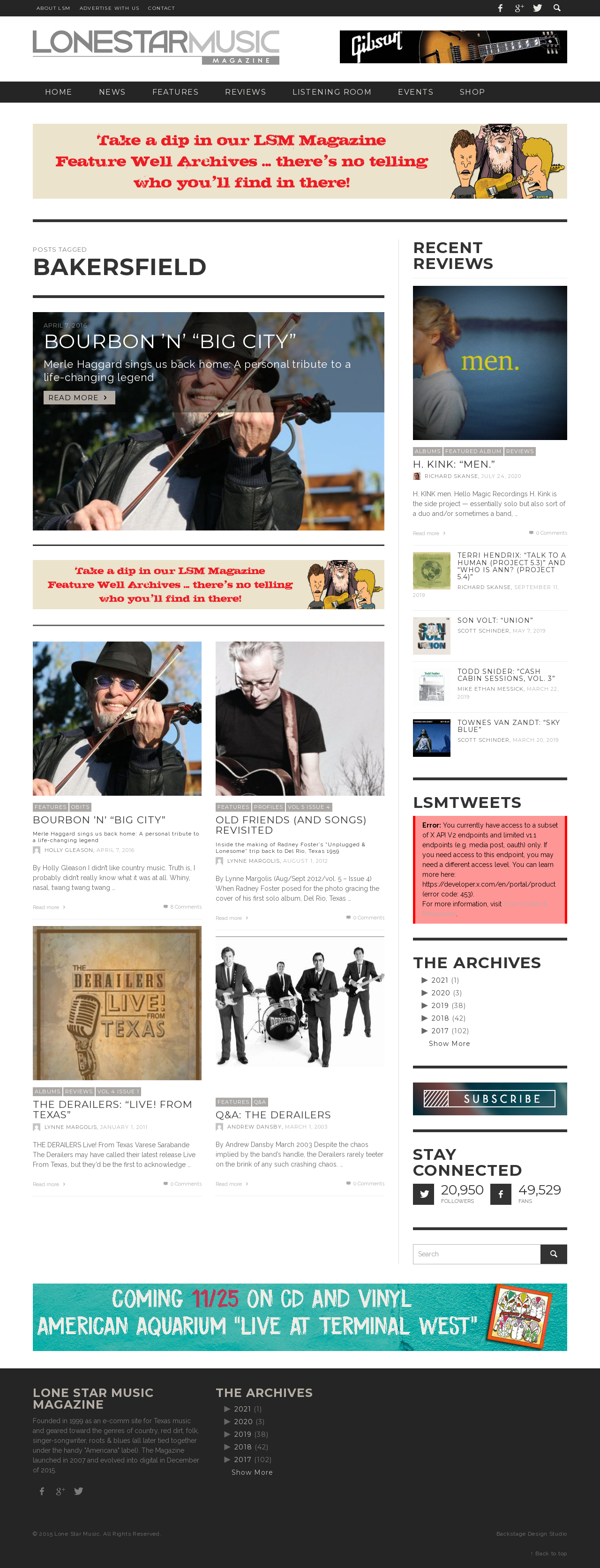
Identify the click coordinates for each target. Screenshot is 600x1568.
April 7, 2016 (116, 850)
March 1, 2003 (306, 1126)
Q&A (260, 1101)
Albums (47, 1091)
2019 (440, 1005)
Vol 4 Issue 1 (118, 1091)
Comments (182, 907)
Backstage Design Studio (531, 1534)
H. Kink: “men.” (454, 464)
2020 (441, 993)
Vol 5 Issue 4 (309, 807)
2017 (440, 1031)
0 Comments (364, 918)
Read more (50, 907)
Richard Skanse (451, 476)
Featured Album (473, 451)
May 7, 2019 (529, 630)
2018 (441, 1018)
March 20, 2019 (536, 740)
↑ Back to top (549, 1553)
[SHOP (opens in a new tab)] (473, 92)
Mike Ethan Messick (491, 689)
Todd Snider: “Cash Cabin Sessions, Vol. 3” (506, 675)
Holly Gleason (69, 850)
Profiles (268, 807)
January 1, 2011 (124, 1127)
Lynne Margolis (253, 861)
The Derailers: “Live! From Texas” (113, 1109)
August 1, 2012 (305, 861)
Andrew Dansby (254, 1126)
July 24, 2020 (501, 476)
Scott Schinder (484, 630)
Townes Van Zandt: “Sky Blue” (509, 726)
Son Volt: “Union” (495, 620)
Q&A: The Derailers (273, 1114)
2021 (440, 980)
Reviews (79, 1091)
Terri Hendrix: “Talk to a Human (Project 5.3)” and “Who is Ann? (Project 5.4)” (512, 566)
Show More (450, 1043)
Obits (80, 807)
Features (51, 807)
